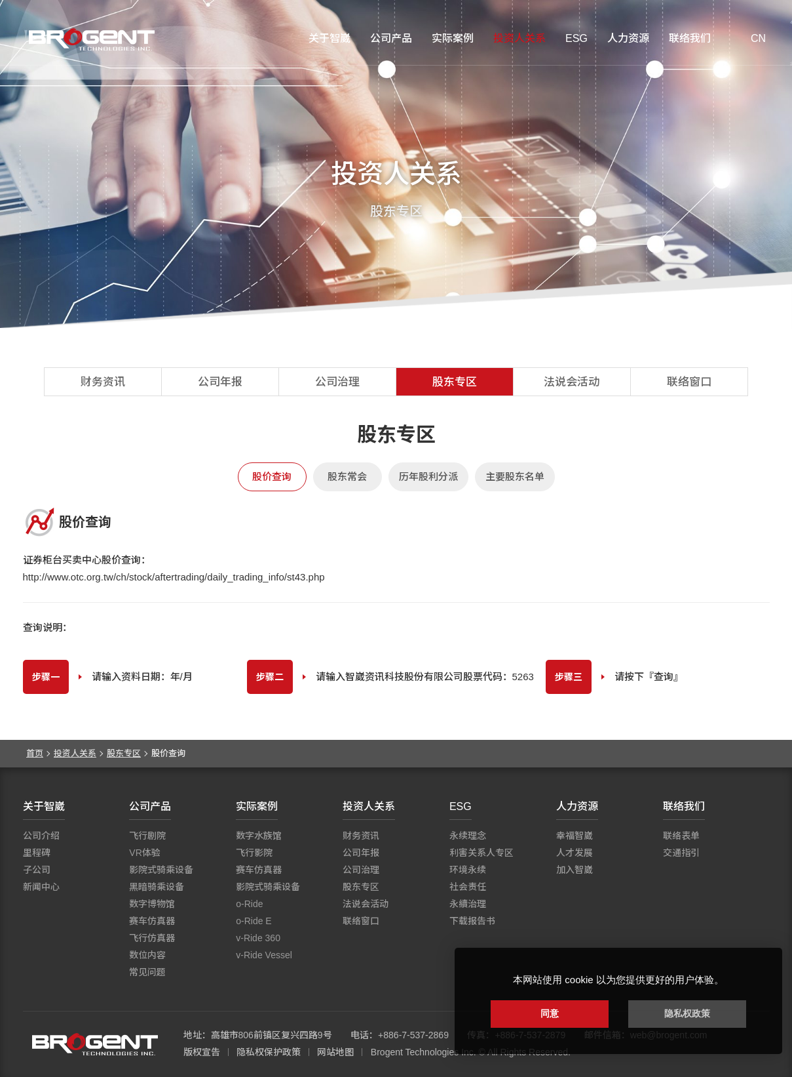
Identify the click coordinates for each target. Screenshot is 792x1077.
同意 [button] (549, 1013)
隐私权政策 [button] (687, 1013)
